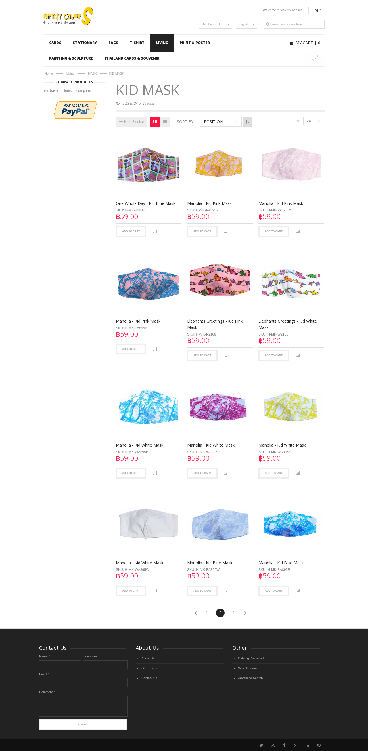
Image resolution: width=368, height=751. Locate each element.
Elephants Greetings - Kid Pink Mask (214, 323)
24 (308, 121)
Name (43, 656)
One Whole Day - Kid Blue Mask (145, 203)
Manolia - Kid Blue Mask (208, 558)
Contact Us (149, 678)
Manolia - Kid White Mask (139, 442)
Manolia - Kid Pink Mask (208, 203)
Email (43, 674)
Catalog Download (251, 658)
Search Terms (247, 668)
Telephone (90, 656)
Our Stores (149, 668)
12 (298, 121)
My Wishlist (316, 58)
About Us (147, 658)
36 (319, 121)
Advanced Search (250, 678)
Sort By (185, 121)
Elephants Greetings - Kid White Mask (286, 323)
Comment (46, 692)
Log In (317, 10)
